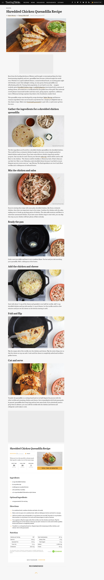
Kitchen (60, 2)
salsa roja (44, 156)
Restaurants (51, 2)
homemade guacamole (34, 102)
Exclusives (41, 2)
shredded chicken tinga (25, 87)
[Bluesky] (83, 2)
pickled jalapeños (39, 87)
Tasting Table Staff (23, 15)
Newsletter (96, 2)
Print (27, 453)
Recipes (26, 2)
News (33, 2)
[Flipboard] (78, 2)
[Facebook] (72, 2)
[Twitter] (75, 2)
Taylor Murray (12, 15)
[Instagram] (86, 2)
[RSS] (89, 2)
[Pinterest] (80, 2)
